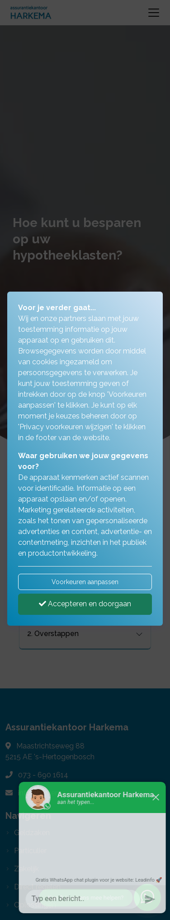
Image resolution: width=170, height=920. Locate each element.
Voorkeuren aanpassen (85, 581)
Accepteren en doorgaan (85, 603)
